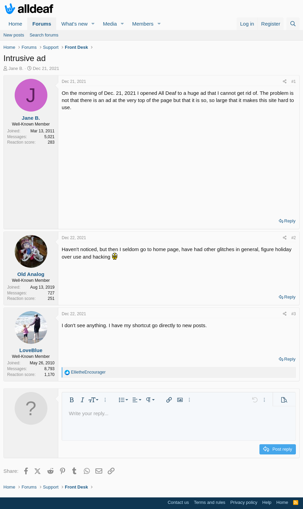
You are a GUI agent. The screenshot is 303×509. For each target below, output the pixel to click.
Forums (41, 24)
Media (110, 24)
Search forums (44, 35)
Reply (290, 220)
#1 (293, 81)
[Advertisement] (178, 162)
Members (143, 24)
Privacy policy (243, 502)
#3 (293, 313)
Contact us (178, 502)
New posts (13, 35)
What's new (74, 24)
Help (267, 502)
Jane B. (16, 68)
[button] (93, 23)
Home (15, 24)
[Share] (285, 82)
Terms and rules (209, 502)
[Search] (293, 23)
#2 (293, 237)
